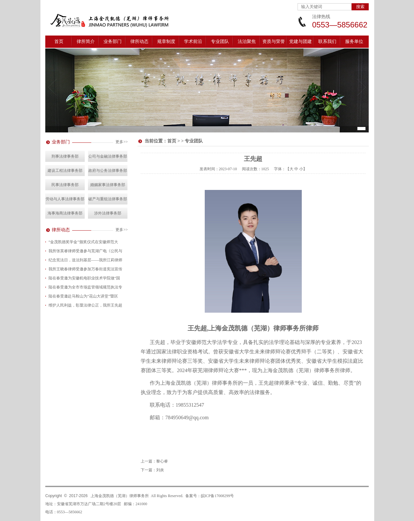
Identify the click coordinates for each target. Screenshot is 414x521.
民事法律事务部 (65, 184)
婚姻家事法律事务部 (107, 184)
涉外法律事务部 (107, 213)
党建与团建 (300, 41)
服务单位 (354, 41)
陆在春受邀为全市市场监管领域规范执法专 (85, 287)
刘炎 (160, 470)
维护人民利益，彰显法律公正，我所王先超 (85, 305)
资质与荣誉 (273, 41)
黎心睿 (162, 461)
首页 (58, 41)
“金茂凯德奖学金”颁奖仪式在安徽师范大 (83, 242)
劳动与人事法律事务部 (65, 199)
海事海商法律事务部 (65, 213)
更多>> (121, 142)
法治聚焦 (247, 41)
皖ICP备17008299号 (217, 496)
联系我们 (327, 41)
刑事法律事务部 (65, 156)
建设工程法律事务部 (65, 170)
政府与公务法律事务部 (107, 170)
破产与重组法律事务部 (107, 199)
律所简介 (86, 41)
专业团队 (220, 41)
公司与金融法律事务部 (107, 156)
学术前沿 (193, 41)
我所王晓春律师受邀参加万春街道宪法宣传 (85, 269)
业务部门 (113, 41)
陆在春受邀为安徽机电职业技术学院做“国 (84, 278)
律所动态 (139, 41)
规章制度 (166, 41)
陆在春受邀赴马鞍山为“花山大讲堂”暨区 (83, 296)
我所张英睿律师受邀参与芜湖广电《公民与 (85, 251)
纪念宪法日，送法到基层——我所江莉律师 (85, 260)
